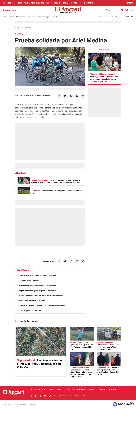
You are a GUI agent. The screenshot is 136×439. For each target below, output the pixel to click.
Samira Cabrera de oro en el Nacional (30, 301)
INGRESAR (129, 3)
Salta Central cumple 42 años (27, 281)
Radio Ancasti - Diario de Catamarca (9, 10)
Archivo (29, 17)
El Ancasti (19, 28)
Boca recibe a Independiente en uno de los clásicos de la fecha (40, 296)
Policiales (45, 3)
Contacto (54, 17)
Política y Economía (32, 3)
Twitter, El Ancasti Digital (36, 396)
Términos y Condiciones (65, 396)
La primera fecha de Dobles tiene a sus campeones (36, 286)
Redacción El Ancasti (44, 96)
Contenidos (91, 3)
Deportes (73, 3)
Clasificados (37, 17)
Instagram (40, 396)
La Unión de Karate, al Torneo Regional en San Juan (36, 276)
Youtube (45, 396)
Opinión (82, 3)
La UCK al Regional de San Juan (28, 311)
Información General (59, 3)
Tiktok (50, 396)
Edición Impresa (20, 17)
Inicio (20, 3)
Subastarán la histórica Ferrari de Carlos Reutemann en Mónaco (41, 306)
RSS (84, 396)
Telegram (55, 396)
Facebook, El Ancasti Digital (31, 396)
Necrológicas (46, 17)
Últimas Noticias (8, 17)
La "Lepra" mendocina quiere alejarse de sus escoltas (36, 291)
